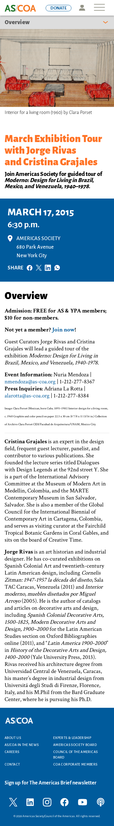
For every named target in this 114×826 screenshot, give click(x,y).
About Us (13, 738)
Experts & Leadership (72, 738)
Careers (12, 752)
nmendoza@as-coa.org (30, 382)
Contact (12, 764)
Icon (82, 8)
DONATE (58, 8)
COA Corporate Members (75, 764)
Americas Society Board (75, 745)
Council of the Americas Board (75, 754)
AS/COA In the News (22, 745)
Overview (17, 22)
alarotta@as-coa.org (27, 396)
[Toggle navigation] (99, 8)
